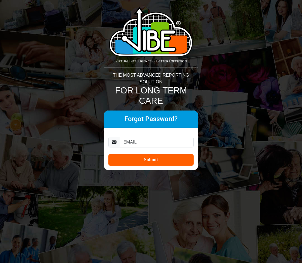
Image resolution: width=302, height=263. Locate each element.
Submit (151, 159)
